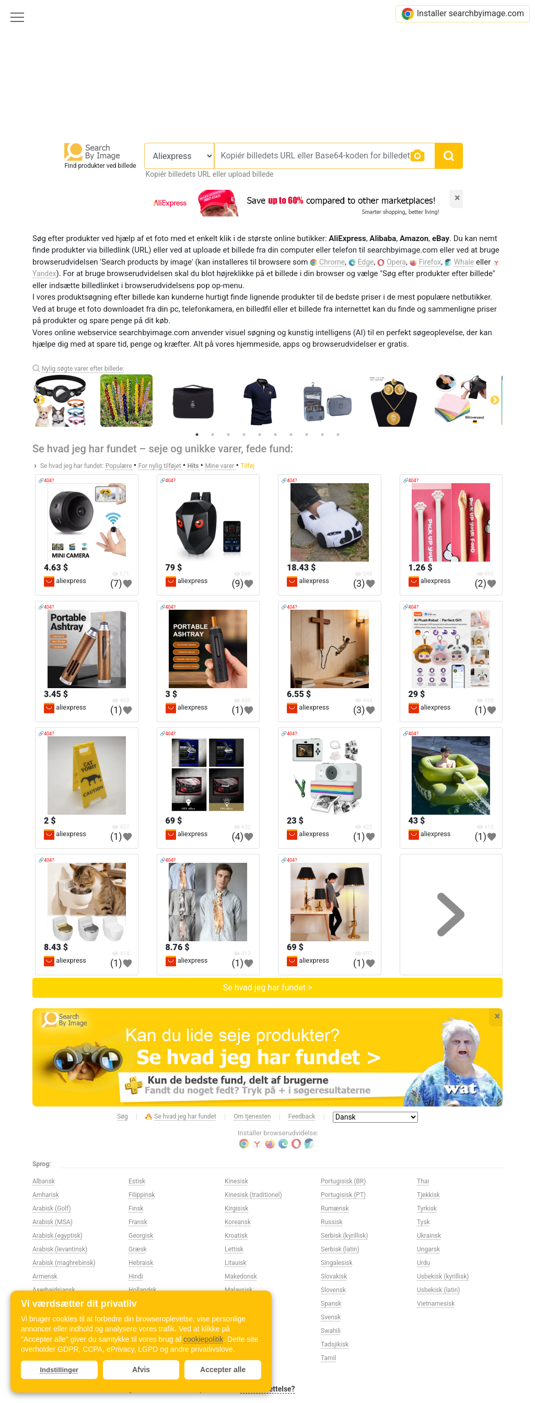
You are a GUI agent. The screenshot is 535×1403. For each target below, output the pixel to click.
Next (495, 400)
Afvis (141, 1369)
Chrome (332, 262)
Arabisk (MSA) (52, 1222)
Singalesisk (337, 1263)
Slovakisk (334, 1276)
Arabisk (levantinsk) (59, 1249)
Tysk (423, 1222)
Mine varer (220, 466)
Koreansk (238, 1222)
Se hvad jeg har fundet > (267, 988)
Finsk (136, 1208)
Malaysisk (238, 1290)
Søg (122, 1116)
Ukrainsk (429, 1235)
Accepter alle (223, 1369)
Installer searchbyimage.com (462, 13)
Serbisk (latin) (340, 1249)
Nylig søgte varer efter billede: (82, 368)
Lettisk (234, 1249)
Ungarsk (428, 1249)
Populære (120, 466)
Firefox (429, 262)
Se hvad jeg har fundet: (72, 466)
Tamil (328, 1358)
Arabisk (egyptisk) (57, 1235)
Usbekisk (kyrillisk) (443, 1276)
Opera (396, 262)
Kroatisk (236, 1235)
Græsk (138, 1249)
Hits (194, 466)
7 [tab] (291, 434)
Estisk (137, 1181)
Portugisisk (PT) (343, 1195)
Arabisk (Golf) (51, 1208)
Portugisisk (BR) (343, 1181)
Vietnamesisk (436, 1303)
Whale (464, 262)
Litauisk (236, 1263)
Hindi (136, 1276)
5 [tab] (259, 434)
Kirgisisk (236, 1208)
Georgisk (141, 1235)
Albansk (43, 1181)
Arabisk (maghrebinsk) (64, 1263)
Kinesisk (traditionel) (253, 1195)
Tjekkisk (428, 1195)
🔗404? (46, 480)
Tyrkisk (427, 1208)
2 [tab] (212, 434)
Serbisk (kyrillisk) (344, 1235)
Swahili (331, 1330)
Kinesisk (236, 1181)
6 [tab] (275, 434)
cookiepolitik (203, 1339)
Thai (423, 1181)
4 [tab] (244, 434)
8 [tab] (306, 434)
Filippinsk (142, 1195)
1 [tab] (197, 434)
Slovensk (333, 1290)
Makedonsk (241, 1276)
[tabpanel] (267, 400)
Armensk (44, 1276)
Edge (366, 262)
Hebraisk (141, 1263)
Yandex (44, 273)
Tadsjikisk (334, 1344)
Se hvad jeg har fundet (180, 1117)
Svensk (331, 1317)
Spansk (331, 1303)
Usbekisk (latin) (438, 1290)
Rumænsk (335, 1208)
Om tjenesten (252, 1116)
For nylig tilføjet (160, 466)
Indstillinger (59, 1370)
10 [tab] (338, 434)
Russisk (332, 1222)
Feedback (302, 1116)
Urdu (423, 1263)
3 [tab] (228, 434)
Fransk (138, 1222)
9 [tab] (322, 434)
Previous (40, 400)
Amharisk (45, 1195)
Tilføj (247, 466)
